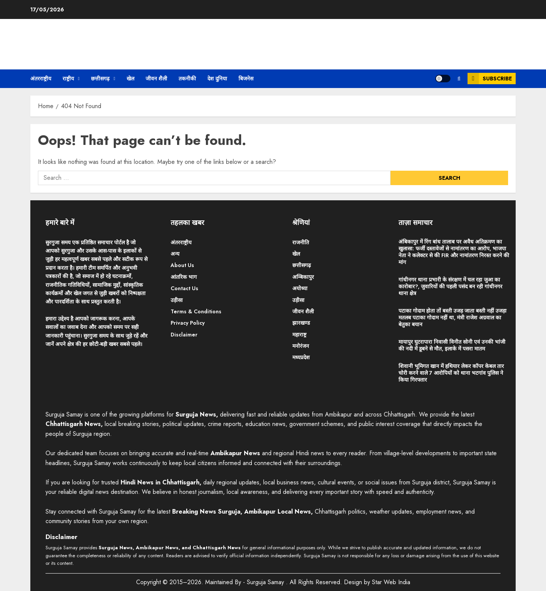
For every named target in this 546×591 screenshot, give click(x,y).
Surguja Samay (266, 582)
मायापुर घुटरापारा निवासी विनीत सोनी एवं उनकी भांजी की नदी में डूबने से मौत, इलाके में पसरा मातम (452, 345)
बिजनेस (245, 78)
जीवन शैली (156, 78)
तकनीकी (187, 78)
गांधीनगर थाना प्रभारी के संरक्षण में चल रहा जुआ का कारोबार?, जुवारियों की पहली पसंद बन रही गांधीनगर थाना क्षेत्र (450, 286)
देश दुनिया (217, 78)
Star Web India (391, 582)
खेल (130, 78)
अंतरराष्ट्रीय (40, 78)
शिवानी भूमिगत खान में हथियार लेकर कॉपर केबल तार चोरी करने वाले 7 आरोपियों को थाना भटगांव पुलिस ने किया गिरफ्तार (451, 373)
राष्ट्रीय (68, 78)
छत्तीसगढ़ (100, 78)
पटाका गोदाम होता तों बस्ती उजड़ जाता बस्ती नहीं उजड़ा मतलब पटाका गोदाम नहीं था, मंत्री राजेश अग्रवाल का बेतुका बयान (453, 317)
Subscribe (490, 78)
